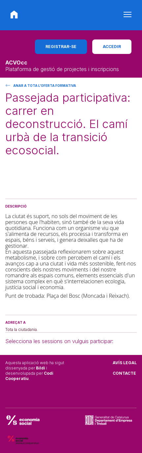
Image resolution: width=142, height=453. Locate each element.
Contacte (124, 373)
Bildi (40, 367)
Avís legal (125, 362)
